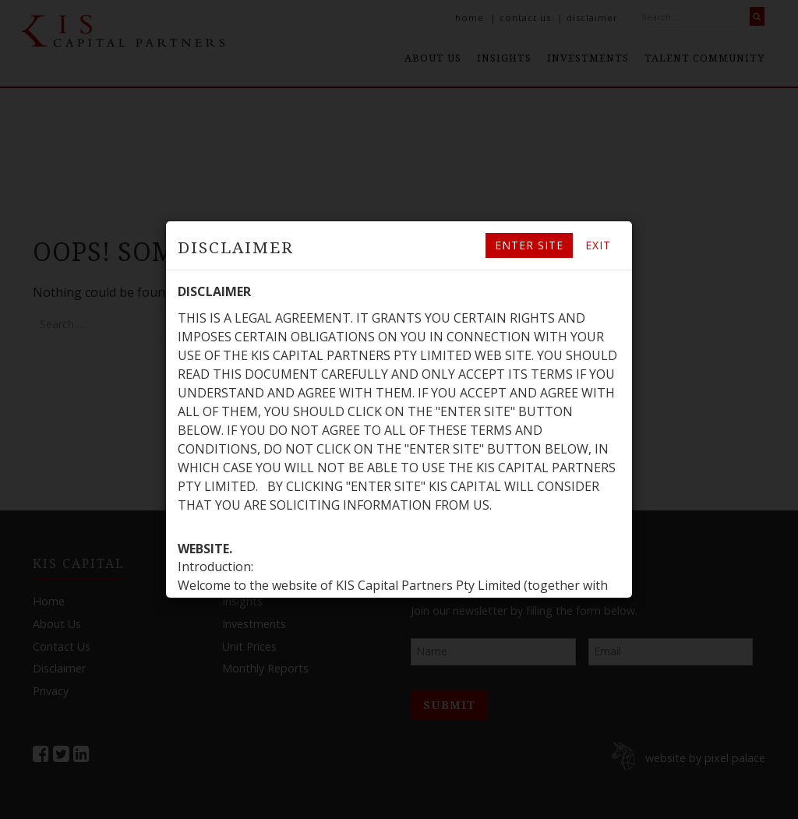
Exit (598, 245)
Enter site (529, 245)
